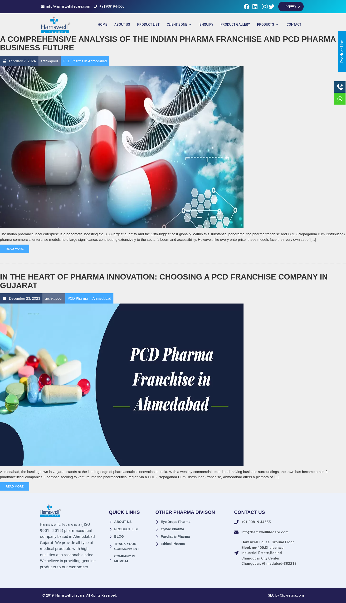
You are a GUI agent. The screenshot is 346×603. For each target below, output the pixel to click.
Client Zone (179, 24)
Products (268, 24)
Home (102, 24)
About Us (122, 24)
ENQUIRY (206, 24)
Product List (148, 24)
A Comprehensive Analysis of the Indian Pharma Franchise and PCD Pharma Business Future (168, 43)
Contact (294, 24)
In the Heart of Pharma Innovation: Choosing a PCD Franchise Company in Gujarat (164, 281)
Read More (15, 249)
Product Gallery (235, 24)
